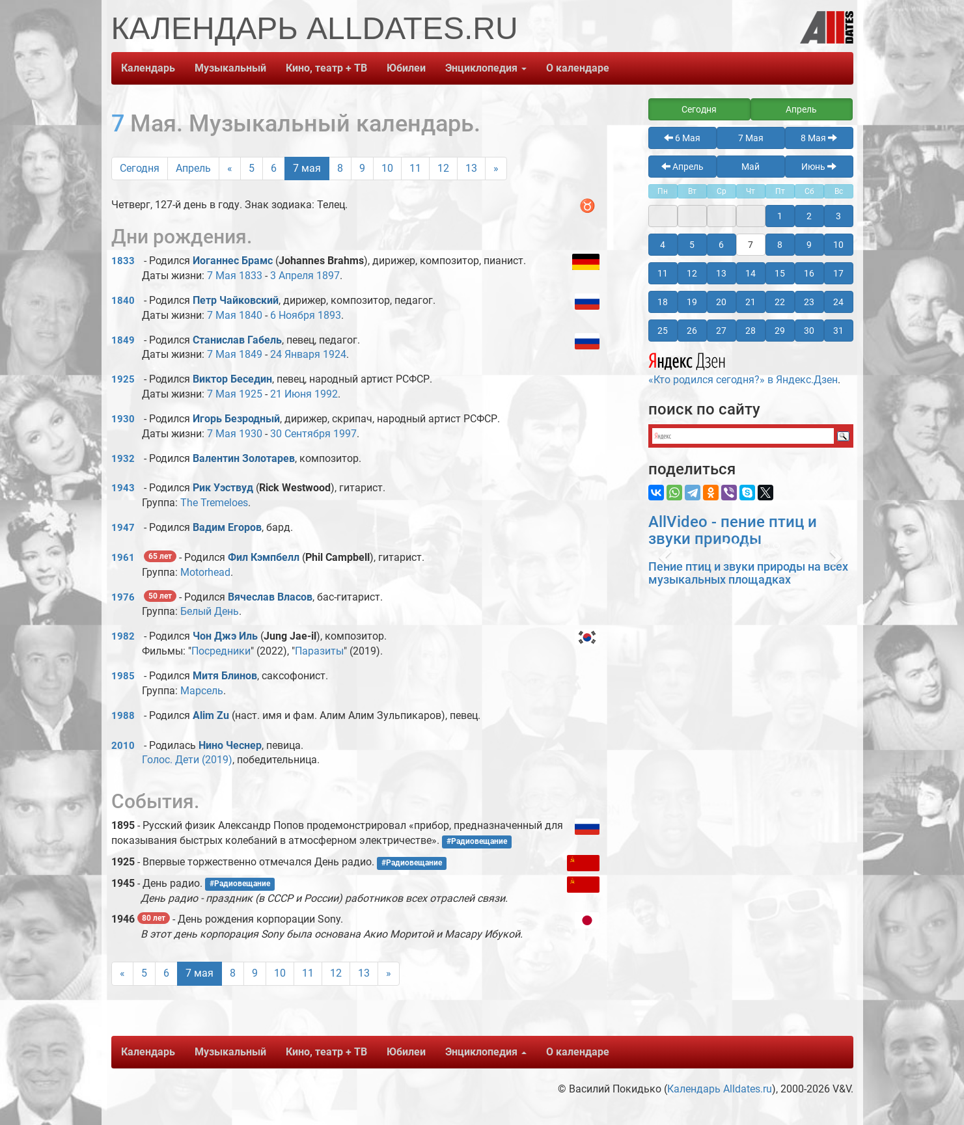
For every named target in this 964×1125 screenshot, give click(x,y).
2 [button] (809, 216)
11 (415, 168)
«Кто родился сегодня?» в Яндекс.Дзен (743, 367)
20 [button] (721, 302)
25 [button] (662, 330)
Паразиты (319, 651)
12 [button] (692, 273)
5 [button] (692, 244)
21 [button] (750, 302)
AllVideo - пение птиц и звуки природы (732, 530)
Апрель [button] (801, 109)
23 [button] (809, 302)
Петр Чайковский (236, 300)
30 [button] (809, 330)
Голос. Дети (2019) (187, 759)
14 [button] (750, 273)
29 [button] (780, 330)
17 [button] (838, 273)
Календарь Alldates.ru (719, 1089)
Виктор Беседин (232, 379)
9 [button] (809, 244)
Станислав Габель (237, 340)
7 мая (307, 168)
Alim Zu (211, 715)
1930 (123, 419)
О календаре (577, 68)
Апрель (193, 168)
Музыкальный (230, 68)
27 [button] (721, 330)
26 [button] (692, 330)
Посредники (221, 651)
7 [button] (750, 244)
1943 (123, 488)
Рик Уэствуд (223, 487)
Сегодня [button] (699, 109)
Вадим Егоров (227, 527)
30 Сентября (300, 433)
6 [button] (721, 244)
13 (471, 168)
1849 (123, 340)
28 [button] (750, 330)
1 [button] (779, 216)
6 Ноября (292, 315)
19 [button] (692, 302)
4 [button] (662, 244)
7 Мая (221, 275)
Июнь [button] (818, 166)
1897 (328, 275)
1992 (326, 394)
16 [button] (809, 273)
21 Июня (291, 394)
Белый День (209, 611)
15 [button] (780, 273)
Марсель (201, 690)
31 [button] (838, 330)
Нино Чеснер (230, 745)
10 (387, 168)
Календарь (148, 68)
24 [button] (838, 302)
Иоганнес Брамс (233, 260)
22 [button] (780, 302)
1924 (334, 354)
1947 (123, 528)
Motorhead (205, 572)
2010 (123, 746)
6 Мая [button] (682, 138)
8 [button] (779, 244)
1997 (345, 433)
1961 (123, 557)
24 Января (295, 354)
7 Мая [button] (751, 138)
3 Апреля (292, 275)
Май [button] (750, 166)
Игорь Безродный (236, 419)
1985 (123, 676)
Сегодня (139, 168)
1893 (329, 315)
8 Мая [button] (819, 138)
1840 (123, 300)
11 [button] (662, 273)
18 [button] (662, 302)
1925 (123, 379)
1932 (123, 459)
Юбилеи (406, 68)
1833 (123, 261)
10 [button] (838, 244)
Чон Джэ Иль (225, 636)
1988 (123, 716)
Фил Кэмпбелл (263, 557)
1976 (123, 597)
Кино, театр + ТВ (326, 68)
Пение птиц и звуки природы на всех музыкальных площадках (748, 573)
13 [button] (721, 273)
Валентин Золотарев (244, 458)
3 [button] (838, 216)
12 (443, 168)
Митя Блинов (225, 676)
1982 (123, 636)
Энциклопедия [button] (486, 68)
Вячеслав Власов (270, 597)
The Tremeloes (214, 502)
